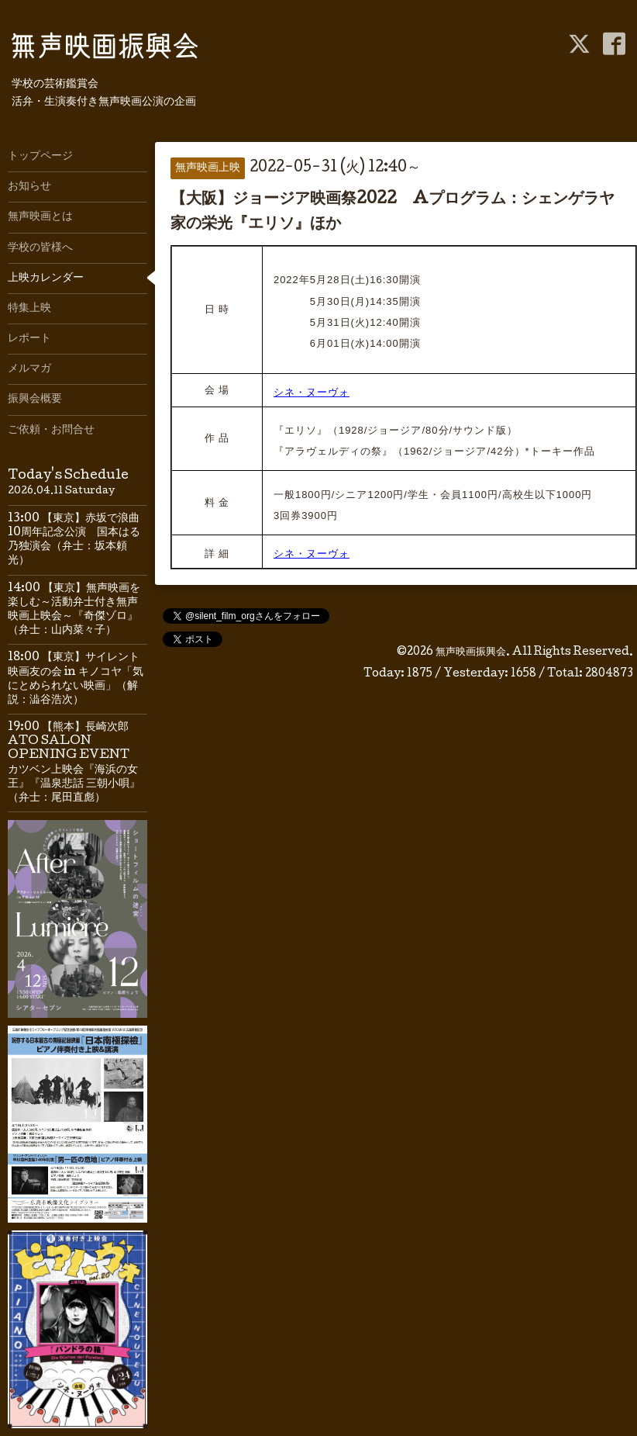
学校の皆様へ (40, 248)
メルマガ (29, 369)
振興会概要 (35, 399)
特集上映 (29, 309)
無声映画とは (40, 217)
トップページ (40, 157)
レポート (29, 339)
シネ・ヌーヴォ (311, 392)
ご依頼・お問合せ (51, 430)
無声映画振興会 (471, 652)
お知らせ (29, 187)
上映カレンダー (46, 278)
